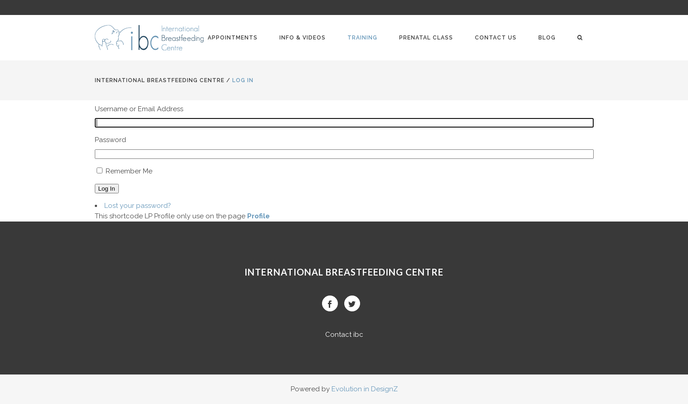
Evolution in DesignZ (365, 389)
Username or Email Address (139, 109)
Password (110, 140)
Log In (106, 188)
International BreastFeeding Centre (159, 80)
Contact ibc (344, 334)
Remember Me (129, 171)
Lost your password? (137, 206)
